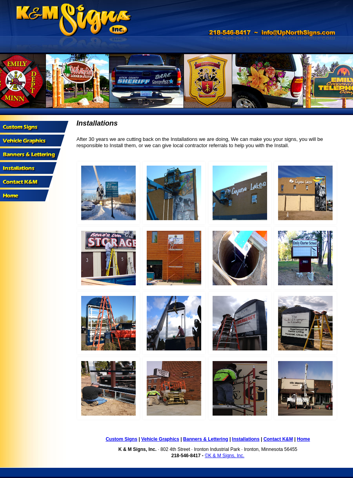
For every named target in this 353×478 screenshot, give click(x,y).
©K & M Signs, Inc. (224, 455)
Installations (246, 439)
